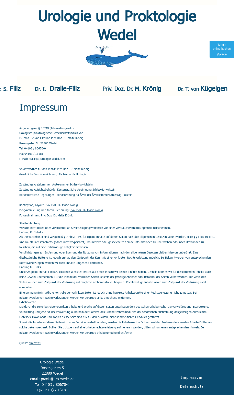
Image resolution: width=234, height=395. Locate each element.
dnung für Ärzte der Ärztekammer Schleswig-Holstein (99, 195)
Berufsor (61, 195)
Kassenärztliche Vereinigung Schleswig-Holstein (86, 189)
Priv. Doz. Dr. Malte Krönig (86, 210)
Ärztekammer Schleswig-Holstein (72, 184)
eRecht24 (35, 343)
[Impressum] (192, 378)
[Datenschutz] (192, 387)
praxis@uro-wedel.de (57, 379)
